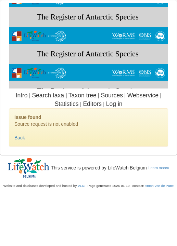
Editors (92, 103)
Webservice (143, 95)
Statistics (66, 103)
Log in (114, 103)
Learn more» (159, 168)
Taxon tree (82, 95)
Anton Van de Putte (159, 186)
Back (19, 137)
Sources (112, 95)
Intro (22, 95)
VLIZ (81, 186)
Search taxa (48, 95)
